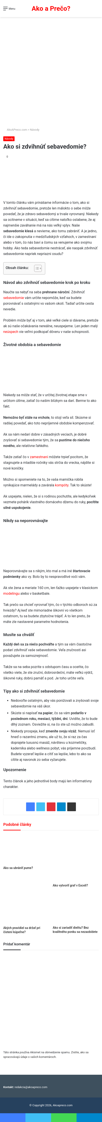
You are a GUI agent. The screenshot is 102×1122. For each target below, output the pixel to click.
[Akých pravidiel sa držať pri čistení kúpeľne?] (26, 908)
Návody (34, 129)
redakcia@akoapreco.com (31, 1087)
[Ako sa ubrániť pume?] (26, 849)
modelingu (11, 593)
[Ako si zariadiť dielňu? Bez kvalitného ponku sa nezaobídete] (76, 908)
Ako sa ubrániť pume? (18, 868)
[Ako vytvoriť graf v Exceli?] (76, 858)
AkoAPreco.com (15, 129)
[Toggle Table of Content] (36, 268)
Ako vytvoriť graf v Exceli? (70, 885)
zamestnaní (39, 457)
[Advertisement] (51, 70)
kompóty (61, 485)
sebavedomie (13, 298)
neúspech (10, 332)
